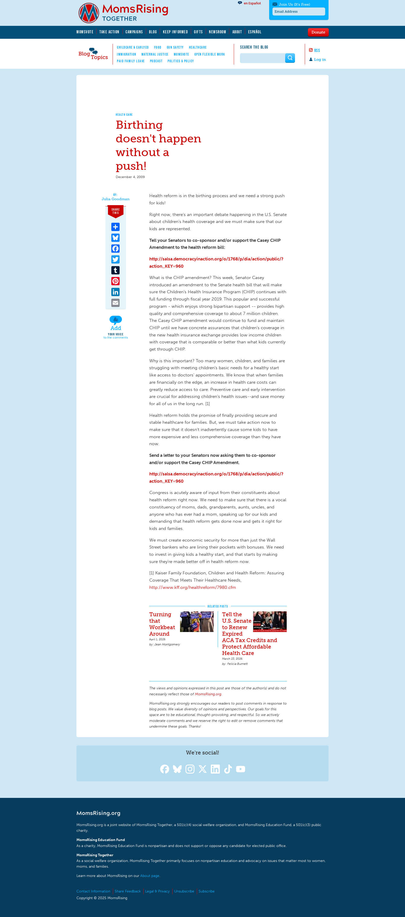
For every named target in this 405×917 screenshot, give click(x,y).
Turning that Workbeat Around (162, 624)
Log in (320, 59)
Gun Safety (175, 47)
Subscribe (207, 891)
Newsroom (217, 31)
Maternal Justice (155, 54)
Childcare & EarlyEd (133, 47)
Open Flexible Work (209, 54)
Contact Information (93, 891)
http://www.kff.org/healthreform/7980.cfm (192, 587)
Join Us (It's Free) (294, 4)
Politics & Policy (181, 61)
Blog (153, 31)
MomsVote (85, 31)
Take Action (109, 31)
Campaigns (134, 31)
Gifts (198, 31)
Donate (318, 32)
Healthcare (198, 47)
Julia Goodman (116, 199)
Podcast (156, 61)
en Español (252, 3)
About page (149, 876)
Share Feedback (128, 891)
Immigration (126, 54)
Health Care (124, 115)
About (237, 31)
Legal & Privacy (157, 891)
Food (158, 47)
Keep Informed (175, 31)
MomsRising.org (126, 13)
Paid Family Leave (131, 61)
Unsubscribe (184, 891)
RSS (317, 50)
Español (255, 31)
